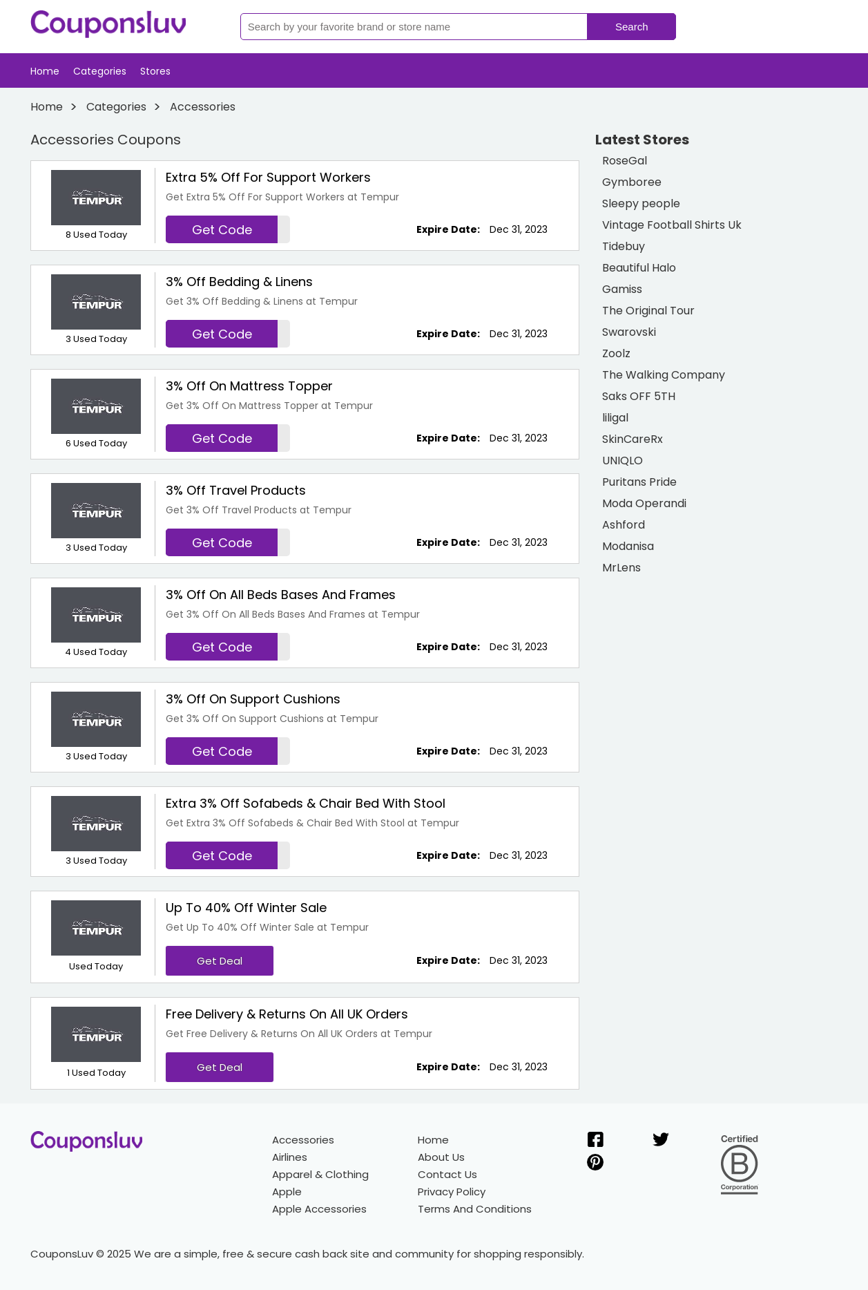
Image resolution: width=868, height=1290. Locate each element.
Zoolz (616, 353)
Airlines (289, 1157)
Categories (99, 71)
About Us (441, 1157)
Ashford (623, 525)
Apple (287, 1191)
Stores (155, 71)
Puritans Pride (639, 482)
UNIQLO (622, 460)
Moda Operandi (644, 503)
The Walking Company (663, 375)
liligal (615, 418)
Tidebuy (623, 246)
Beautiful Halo (639, 268)
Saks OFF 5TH (638, 396)
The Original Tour (648, 311)
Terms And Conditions (475, 1209)
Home (44, 71)
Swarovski (629, 332)
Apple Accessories (319, 1209)
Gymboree (632, 182)
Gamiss (622, 289)
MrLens (621, 568)
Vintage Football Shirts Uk (672, 225)
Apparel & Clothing (320, 1174)
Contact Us (447, 1174)
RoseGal (624, 161)
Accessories (303, 1139)
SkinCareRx (632, 439)
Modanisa (628, 546)
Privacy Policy (451, 1191)
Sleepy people (641, 203)
